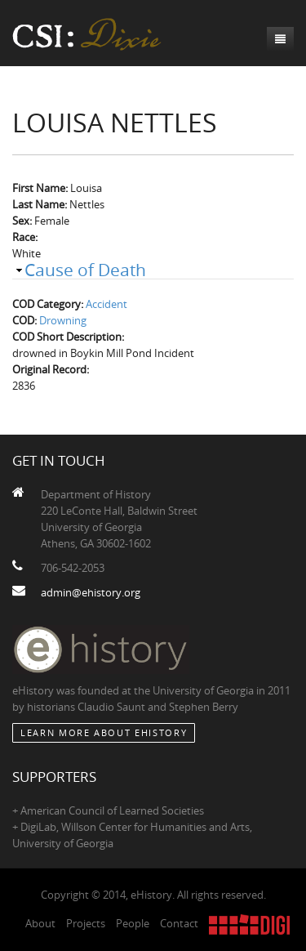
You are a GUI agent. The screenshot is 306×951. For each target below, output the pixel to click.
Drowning (62, 320)
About (40, 923)
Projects (85, 923)
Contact (179, 923)
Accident (106, 304)
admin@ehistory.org (90, 592)
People (132, 923)
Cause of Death (85, 269)
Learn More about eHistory (103, 732)
